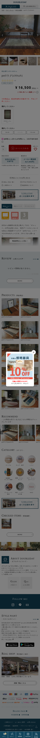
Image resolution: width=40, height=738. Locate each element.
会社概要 (27, 729)
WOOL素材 (18, 10)
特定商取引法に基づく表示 (13, 729)
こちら (9, 639)
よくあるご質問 (20, 722)
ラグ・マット (10, 10)
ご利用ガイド (8, 185)
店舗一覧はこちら (20, 683)
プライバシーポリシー (27, 725)
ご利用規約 (6, 726)
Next (37, 35)
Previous (2, 35)
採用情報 (24, 715)
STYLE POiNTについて (29, 182)
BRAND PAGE (19, 711)
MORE (35, 259)
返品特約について (28, 185)
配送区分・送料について (28, 165)
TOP (3, 10)
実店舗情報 (14, 715)
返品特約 (15, 726)
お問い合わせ (31, 722)
